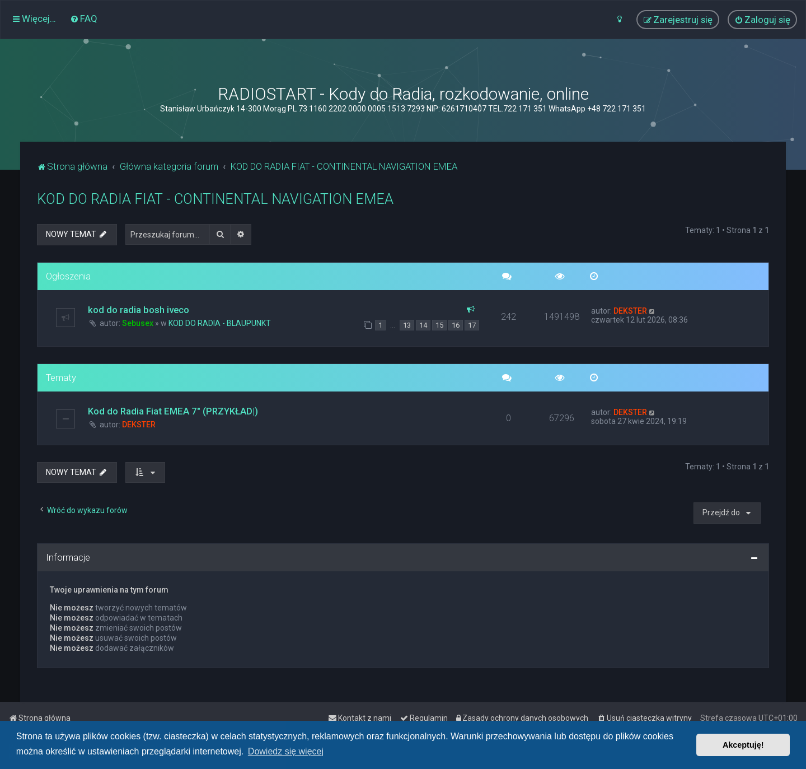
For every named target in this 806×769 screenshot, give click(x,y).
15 (439, 325)
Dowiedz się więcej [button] (286, 751)
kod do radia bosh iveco (138, 309)
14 (423, 325)
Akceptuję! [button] (743, 744)
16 (456, 325)
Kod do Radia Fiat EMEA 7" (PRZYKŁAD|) (173, 411)
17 (472, 325)
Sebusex (137, 323)
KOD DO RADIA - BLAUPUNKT (219, 323)
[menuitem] (83, 18)
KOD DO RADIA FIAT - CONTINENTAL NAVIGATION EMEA (215, 199)
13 (407, 325)
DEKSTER (630, 310)
